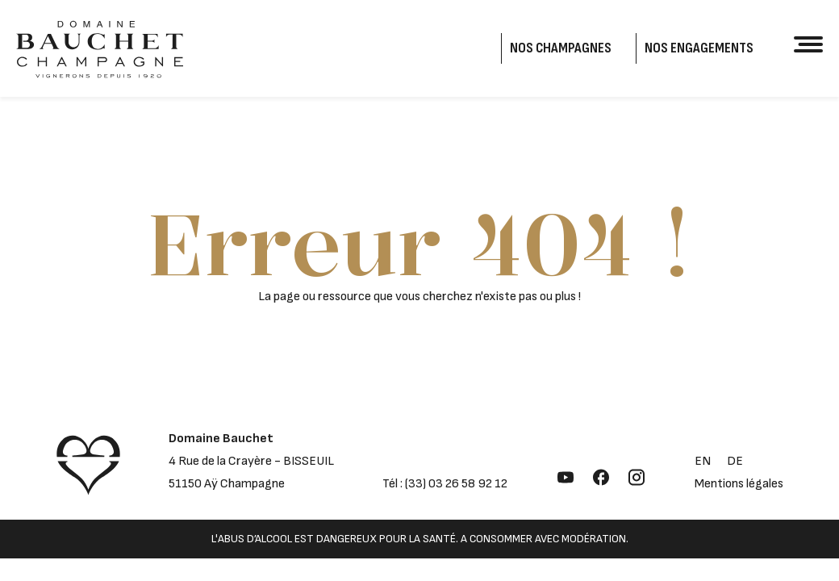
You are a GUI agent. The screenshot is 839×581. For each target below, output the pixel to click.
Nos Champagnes (561, 48)
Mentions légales (739, 483)
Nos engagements (699, 48)
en (703, 461)
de (735, 461)
